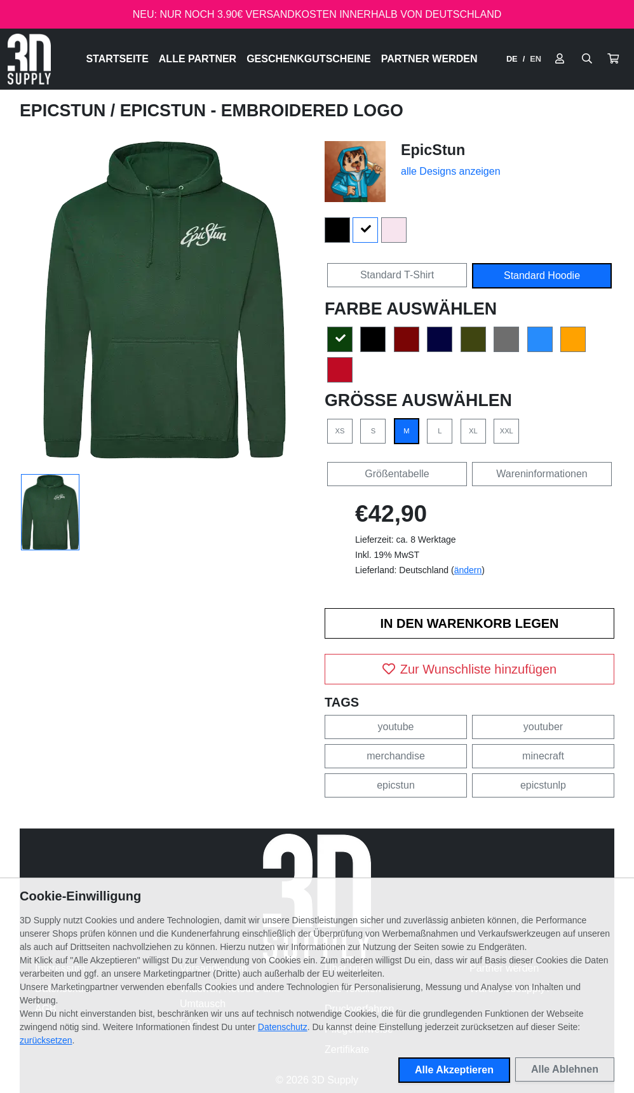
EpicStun (65, 110)
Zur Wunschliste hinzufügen (469, 669)
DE (512, 59)
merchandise (396, 755)
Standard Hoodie (542, 275)
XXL (506, 431)
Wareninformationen (541, 473)
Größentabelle (397, 473)
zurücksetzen (46, 1040)
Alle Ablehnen (564, 1069)
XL (473, 431)
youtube (396, 726)
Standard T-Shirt (397, 274)
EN (535, 59)
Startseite (117, 58)
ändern (468, 570)
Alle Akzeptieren (454, 1069)
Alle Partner (197, 58)
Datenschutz (282, 1027)
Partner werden (429, 58)
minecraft (543, 755)
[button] (613, 59)
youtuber (543, 726)
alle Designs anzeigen (451, 171)
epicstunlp (543, 785)
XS (340, 431)
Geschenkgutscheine (308, 58)
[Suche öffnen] (587, 59)
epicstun (396, 785)
